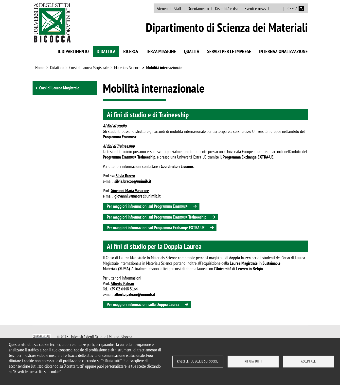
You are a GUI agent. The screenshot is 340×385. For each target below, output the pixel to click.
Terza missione (161, 51)
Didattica (106, 51)
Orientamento (198, 8)
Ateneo (162, 8)
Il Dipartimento (73, 51)
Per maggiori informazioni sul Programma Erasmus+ (147, 206)
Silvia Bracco (125, 176)
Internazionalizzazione (283, 51)
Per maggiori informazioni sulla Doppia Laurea (143, 304)
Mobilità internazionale (164, 67)
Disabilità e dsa (226, 8)
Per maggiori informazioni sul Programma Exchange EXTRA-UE (156, 227)
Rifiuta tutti (253, 361)
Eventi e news (255, 8)
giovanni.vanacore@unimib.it (137, 196)
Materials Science (127, 67)
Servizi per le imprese (229, 51)
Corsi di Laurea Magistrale (88, 67)
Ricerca (130, 51)
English (276, 8)
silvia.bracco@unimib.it (132, 181)
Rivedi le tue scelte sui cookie (197, 361)
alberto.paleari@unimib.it (134, 294)
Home (39, 67)
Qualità (191, 51)
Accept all (308, 361)
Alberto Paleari (122, 283)
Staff (177, 8)
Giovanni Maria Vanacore (130, 190)
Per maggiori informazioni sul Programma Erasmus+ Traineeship (156, 217)
